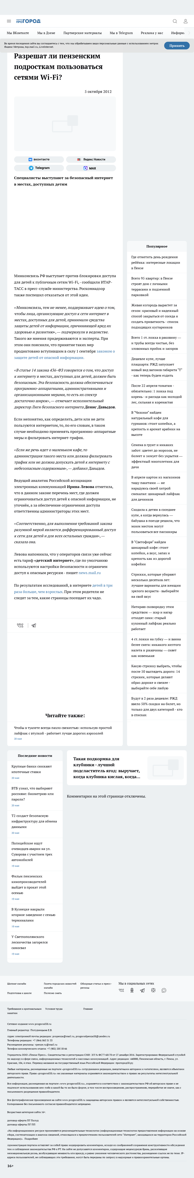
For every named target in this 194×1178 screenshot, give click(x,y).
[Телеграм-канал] (39, 168)
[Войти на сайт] (185, 21)
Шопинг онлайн (16, 983)
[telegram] (35, 625)
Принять (177, 45)
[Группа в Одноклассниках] (132, 990)
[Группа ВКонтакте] (39, 159)
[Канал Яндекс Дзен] (153, 990)
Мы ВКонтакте (18, 33)
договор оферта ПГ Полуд (23, 1120)
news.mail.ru (90, 572)
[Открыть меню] (9, 21)
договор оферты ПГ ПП (21, 1124)
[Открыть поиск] (175, 21)
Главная (88, 1008)
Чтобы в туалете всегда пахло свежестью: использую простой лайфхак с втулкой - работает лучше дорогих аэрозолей (65, 734)
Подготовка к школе (19, 993)
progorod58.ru (71, 1069)
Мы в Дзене (46, 33)
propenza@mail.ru (63, 1036)
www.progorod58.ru (39, 1023)
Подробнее (31, 1138)
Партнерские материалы (83, 33)
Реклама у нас (152, 33)
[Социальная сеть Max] (91, 168)
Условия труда (53, 1008)
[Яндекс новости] (91, 159)
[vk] (20, 625)
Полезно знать (53, 993)
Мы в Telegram (121, 33)
